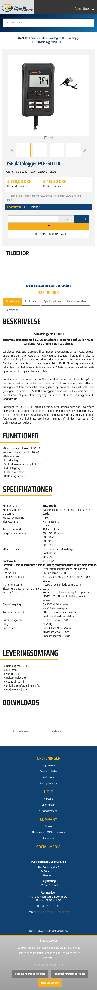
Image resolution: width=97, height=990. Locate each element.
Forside (33, 38)
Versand (48, 799)
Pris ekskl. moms (17, 186)
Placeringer (48, 838)
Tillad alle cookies (50, 983)
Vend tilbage (48, 805)
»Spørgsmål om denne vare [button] (49, 234)
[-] (77, 219)
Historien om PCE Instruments (48, 832)
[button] (12, 150)
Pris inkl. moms (52, 186)
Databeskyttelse (48, 771)
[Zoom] (48, 97)
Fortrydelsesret (48, 783)
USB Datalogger (71, 38)
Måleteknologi (50, 38)
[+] (85, 219)
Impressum (48, 765)
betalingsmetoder (48, 811)
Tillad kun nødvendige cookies (30, 974)
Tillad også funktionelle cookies (69, 974)
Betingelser (48, 777)
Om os (48, 826)
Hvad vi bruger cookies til (48, 965)
